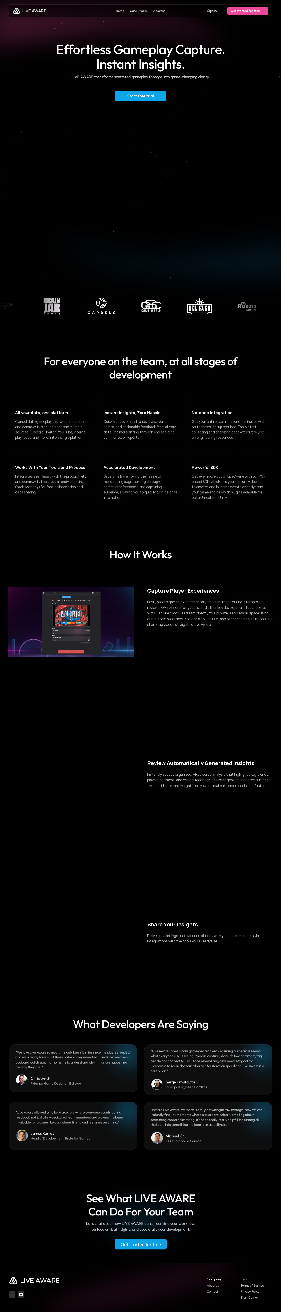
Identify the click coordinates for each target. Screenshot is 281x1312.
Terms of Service (252, 1285)
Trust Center (249, 1297)
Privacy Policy (250, 1291)
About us (213, 1285)
